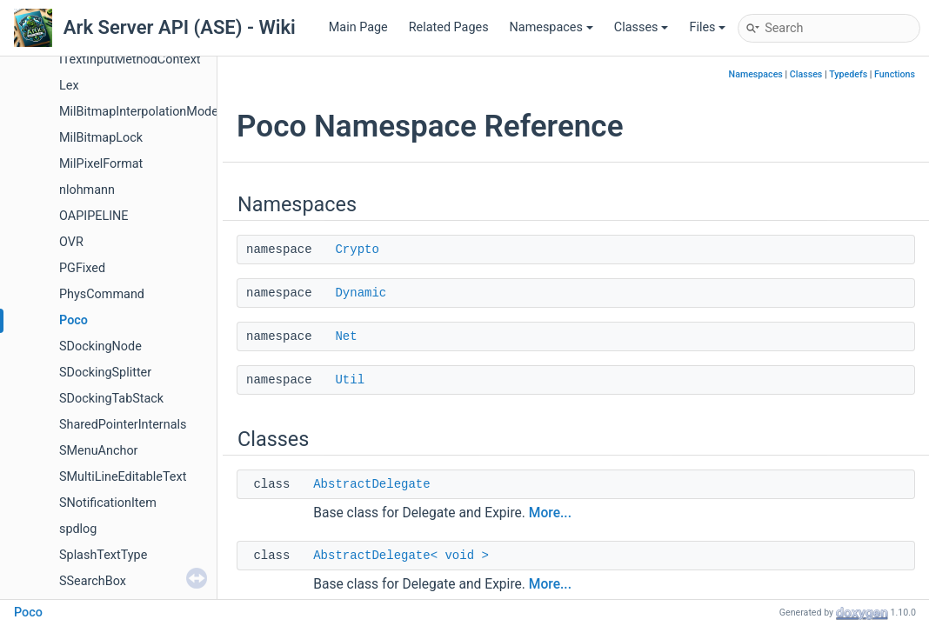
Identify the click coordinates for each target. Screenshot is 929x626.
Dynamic (360, 293)
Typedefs (848, 74)
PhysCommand (101, 294)
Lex (69, 85)
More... (550, 513)
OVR (71, 242)
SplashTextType (103, 555)
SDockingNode (100, 346)
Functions (894, 74)
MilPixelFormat (101, 163)
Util (349, 380)
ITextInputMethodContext (130, 59)
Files (707, 27)
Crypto (356, 249)
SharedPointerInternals (122, 424)
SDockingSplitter (105, 372)
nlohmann (87, 190)
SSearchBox (92, 581)
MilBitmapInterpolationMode (138, 111)
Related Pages (449, 27)
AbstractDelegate (371, 484)
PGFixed (82, 268)
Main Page (358, 27)
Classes (641, 27)
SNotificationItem (108, 503)
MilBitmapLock (101, 137)
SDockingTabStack (111, 398)
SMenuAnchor (98, 450)
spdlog (78, 529)
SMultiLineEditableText (122, 477)
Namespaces (551, 27)
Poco (73, 320)
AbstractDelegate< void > (401, 556)
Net (346, 336)
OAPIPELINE (94, 216)
